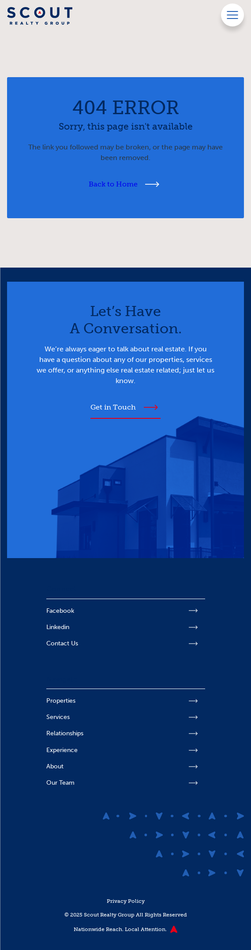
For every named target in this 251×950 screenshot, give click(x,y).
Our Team (60, 782)
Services (58, 717)
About (55, 766)
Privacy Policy (126, 901)
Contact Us (62, 643)
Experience (62, 750)
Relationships (64, 733)
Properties (60, 700)
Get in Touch (113, 407)
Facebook (60, 611)
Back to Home (113, 184)
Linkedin (57, 627)
